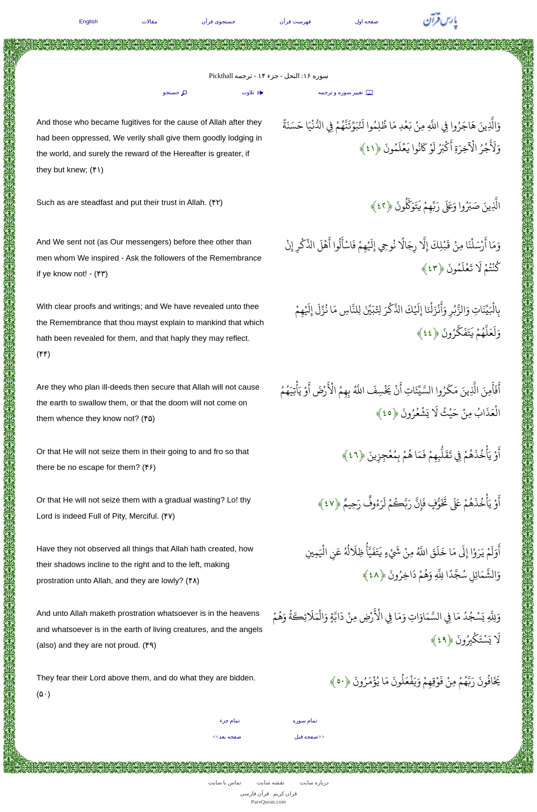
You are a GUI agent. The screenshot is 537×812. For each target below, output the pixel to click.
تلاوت (254, 93)
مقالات (149, 21)
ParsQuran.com (268, 801)
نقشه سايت (270, 782)
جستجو (176, 93)
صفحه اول (367, 21)
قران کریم (285, 793)
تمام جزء (230, 720)
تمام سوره (305, 720)
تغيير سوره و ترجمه (346, 93)
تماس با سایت (225, 782)
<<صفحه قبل (309, 736)
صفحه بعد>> (227, 736)
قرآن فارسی (254, 793)
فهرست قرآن (295, 21)
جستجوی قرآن (218, 21)
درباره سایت (314, 782)
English (88, 21)
